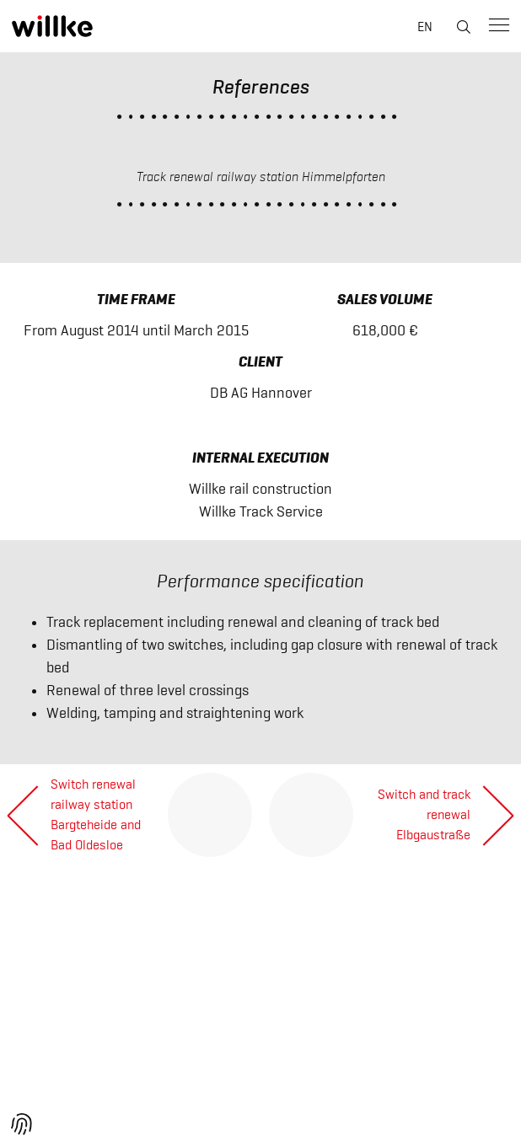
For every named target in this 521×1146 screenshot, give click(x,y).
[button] (21, 1124)
